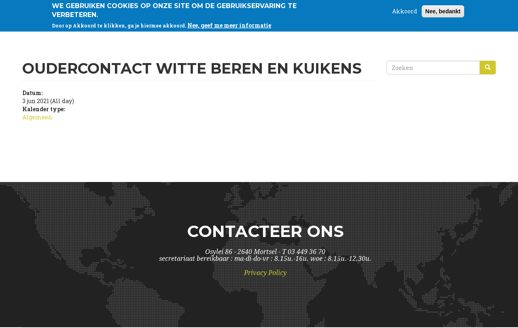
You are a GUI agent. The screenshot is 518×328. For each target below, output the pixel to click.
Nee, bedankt (443, 9)
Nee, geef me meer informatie (229, 24)
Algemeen (37, 117)
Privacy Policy (265, 273)
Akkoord (404, 9)
